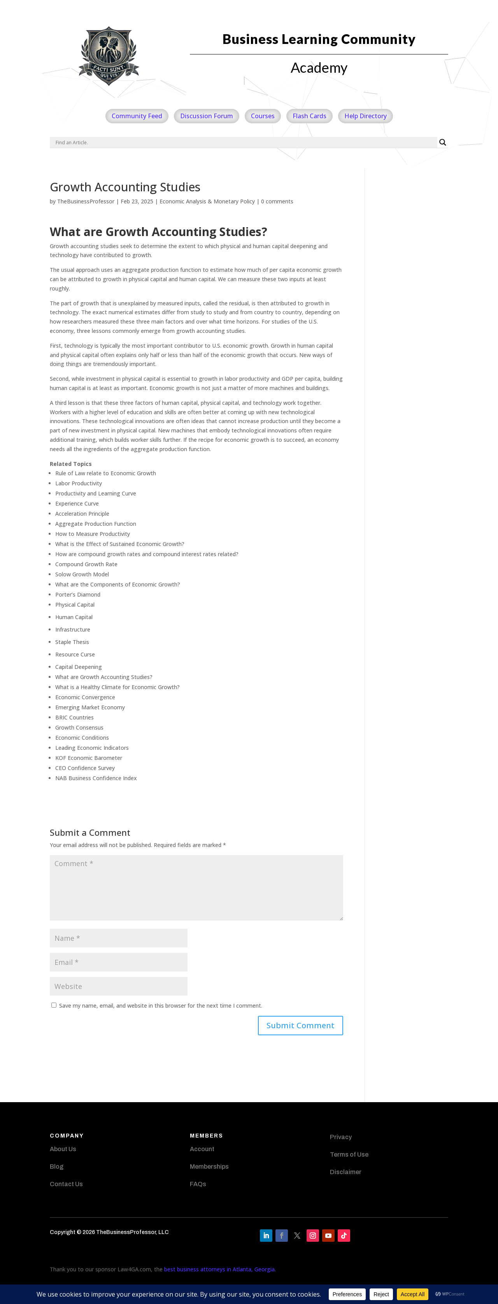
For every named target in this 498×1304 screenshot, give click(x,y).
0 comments (277, 201)
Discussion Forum (206, 116)
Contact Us (66, 1184)
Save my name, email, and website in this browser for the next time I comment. (160, 1005)
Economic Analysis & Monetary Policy (207, 201)
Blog (56, 1166)
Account (202, 1149)
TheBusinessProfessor (85, 201)
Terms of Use (349, 1154)
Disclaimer (345, 1172)
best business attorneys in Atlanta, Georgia (219, 1269)
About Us (63, 1149)
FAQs (198, 1184)
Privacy (341, 1137)
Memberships (209, 1166)
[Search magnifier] (442, 142)
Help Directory (365, 116)
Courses (263, 116)
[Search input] (245, 142)
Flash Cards (309, 116)
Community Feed (137, 116)
